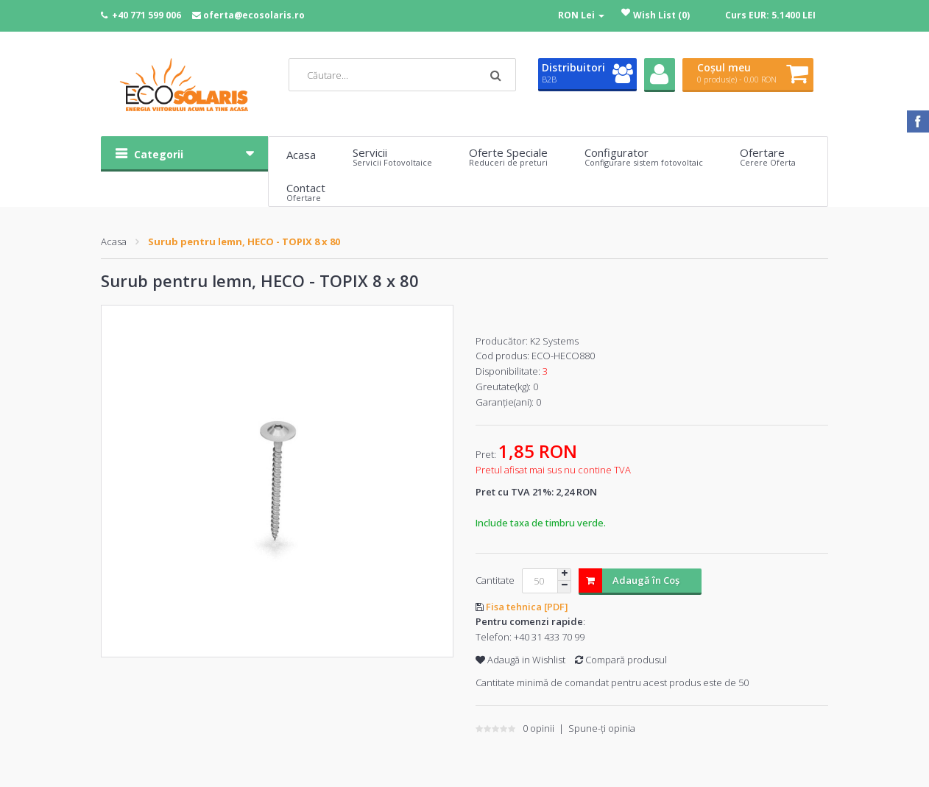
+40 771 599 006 (146, 15)
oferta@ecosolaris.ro (254, 15)
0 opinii (538, 728)
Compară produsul (621, 659)
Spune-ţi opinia (601, 728)
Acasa (114, 241)
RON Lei (581, 15)
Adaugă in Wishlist (520, 659)
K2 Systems (554, 340)
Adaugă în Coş (629, 580)
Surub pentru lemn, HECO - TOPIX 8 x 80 (244, 241)
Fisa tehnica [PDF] (527, 606)
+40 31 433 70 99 (549, 636)
